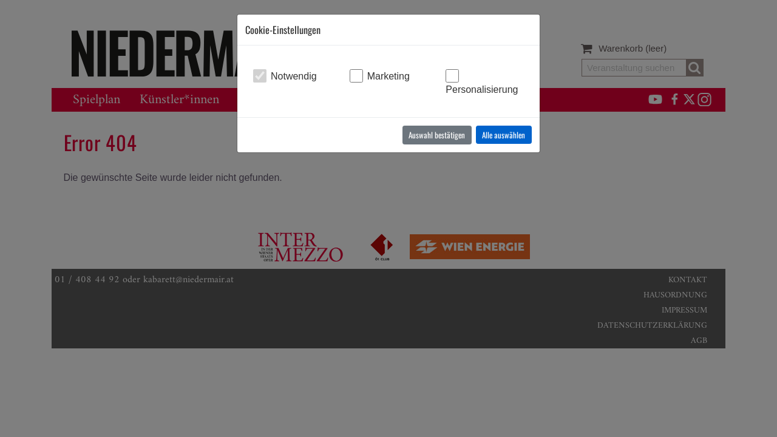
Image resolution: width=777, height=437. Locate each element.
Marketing (388, 76)
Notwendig (294, 76)
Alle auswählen (503, 135)
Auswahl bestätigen (437, 135)
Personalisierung (482, 89)
